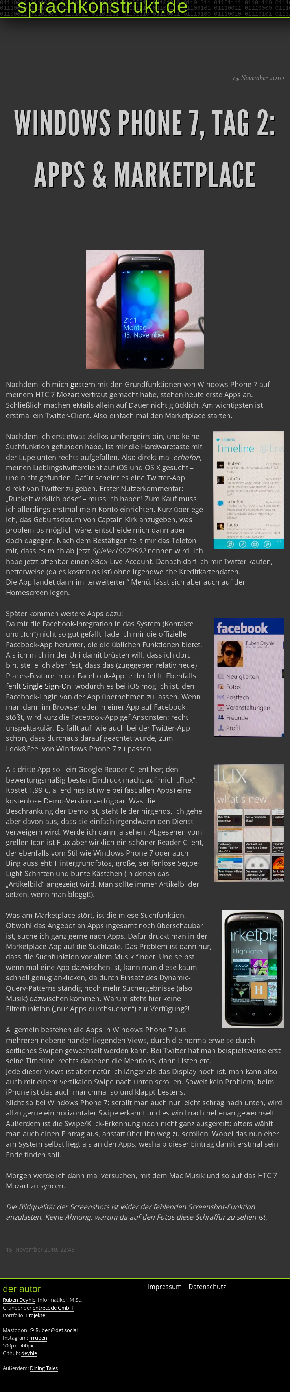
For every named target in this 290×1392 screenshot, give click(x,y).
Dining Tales (44, 1367)
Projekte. (36, 1315)
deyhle (29, 1352)
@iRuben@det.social (54, 1330)
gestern (82, 384)
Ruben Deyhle (19, 1299)
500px (26, 1345)
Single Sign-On (47, 686)
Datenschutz (207, 1286)
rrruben (38, 1337)
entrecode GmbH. (53, 1307)
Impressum (165, 1286)
